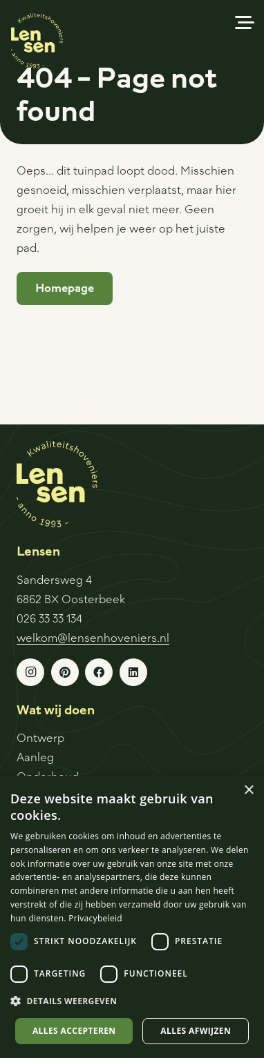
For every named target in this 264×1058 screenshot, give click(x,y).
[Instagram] (30, 672)
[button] (244, 22)
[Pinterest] (65, 672)
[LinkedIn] (133, 672)
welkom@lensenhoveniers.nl (93, 637)
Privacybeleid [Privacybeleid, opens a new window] (95, 918)
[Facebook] (99, 672)
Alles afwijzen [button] (195, 1031)
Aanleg (35, 756)
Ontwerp (40, 737)
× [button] (248, 790)
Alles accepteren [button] (74, 1031)
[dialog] (132, 917)
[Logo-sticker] (37, 40)
